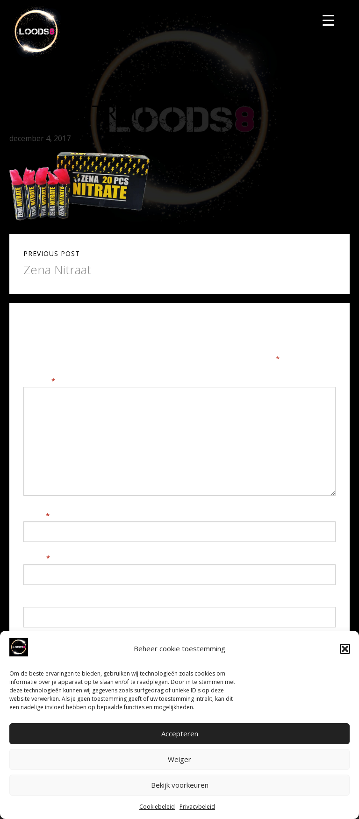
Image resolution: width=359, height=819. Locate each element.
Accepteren (179, 733)
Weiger (179, 759)
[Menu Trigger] (328, 20)
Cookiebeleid (157, 807)
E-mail (36, 558)
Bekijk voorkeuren (179, 785)
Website (38, 600)
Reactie (39, 380)
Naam (36, 515)
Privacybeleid (197, 807)
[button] (345, 649)
